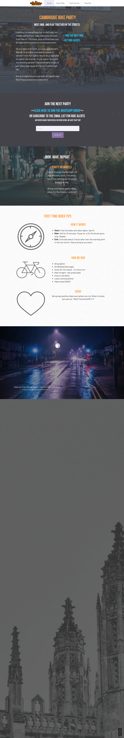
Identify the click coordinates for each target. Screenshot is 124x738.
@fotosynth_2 (48, 391)
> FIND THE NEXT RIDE (73, 35)
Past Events (74, 3)
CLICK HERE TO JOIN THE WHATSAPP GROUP (62, 107)
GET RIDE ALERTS (72, 40)
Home (49, 3)
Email (43, 125)
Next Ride (60, 3)
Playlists (87, 3)
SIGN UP (62, 131)
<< (86, 107)
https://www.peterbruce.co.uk (46, 388)
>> (37, 107)
